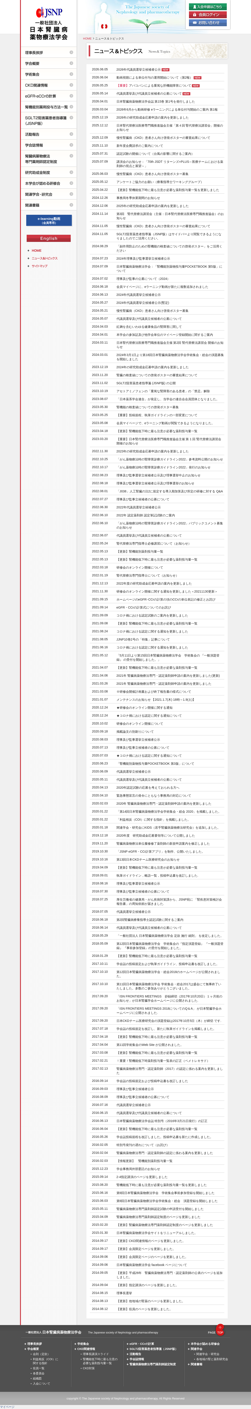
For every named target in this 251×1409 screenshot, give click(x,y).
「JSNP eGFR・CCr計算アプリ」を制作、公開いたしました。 (160, 851)
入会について (41, 1383)
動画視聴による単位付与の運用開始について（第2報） (154, 77)
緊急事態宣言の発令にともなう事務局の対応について (153, 795)
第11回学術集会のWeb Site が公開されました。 (150, 1045)
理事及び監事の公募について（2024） (143, 279)
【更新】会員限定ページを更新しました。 (146, 1249)
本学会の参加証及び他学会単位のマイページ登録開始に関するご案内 (164, 334)
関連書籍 (196, 1364)
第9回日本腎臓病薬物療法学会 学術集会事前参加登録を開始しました (165, 1193)
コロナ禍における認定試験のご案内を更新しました (152, 615)
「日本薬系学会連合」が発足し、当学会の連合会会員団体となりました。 (167, 399)
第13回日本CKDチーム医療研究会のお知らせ (148, 859)
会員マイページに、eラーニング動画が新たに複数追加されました (162, 287)
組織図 (37, 1378)
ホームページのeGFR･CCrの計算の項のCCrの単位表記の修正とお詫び (166, 599)
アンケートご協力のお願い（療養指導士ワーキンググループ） (160, 182)
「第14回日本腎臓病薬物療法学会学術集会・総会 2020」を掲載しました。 (168, 811)
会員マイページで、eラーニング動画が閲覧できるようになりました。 (165, 423)
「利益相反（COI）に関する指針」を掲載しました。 (153, 819)
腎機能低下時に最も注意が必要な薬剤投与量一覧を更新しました (161, 1185)
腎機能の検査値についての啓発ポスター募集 (147, 407)
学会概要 (33, 1349)
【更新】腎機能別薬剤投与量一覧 (139, 551)
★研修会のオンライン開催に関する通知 (144, 707)
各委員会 (38, 1373)
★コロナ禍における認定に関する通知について (149, 715)
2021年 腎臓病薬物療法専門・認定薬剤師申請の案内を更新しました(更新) (168, 675)
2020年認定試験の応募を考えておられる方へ (148, 787)
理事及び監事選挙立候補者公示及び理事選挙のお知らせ (155, 483)
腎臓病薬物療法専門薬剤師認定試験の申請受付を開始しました (160, 1209)
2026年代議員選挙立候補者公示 (138, 69)
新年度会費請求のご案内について (139, 145)
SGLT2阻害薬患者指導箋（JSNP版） (154, 1349)
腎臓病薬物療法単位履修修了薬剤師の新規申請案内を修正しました (163, 843)
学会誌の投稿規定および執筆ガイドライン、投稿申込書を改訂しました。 (167, 964)
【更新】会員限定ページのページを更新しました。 (152, 1257)
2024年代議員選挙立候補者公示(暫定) (144, 302)
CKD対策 (89, 1368)
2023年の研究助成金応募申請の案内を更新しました (152, 451)
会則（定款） (41, 1354)
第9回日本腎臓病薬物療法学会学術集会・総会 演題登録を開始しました (167, 1201)
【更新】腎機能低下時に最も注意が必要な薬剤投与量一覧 (156, 431)
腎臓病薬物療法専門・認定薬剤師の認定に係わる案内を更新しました (164, 1153)
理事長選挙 (124, 1293)
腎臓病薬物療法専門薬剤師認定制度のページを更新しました (158, 1217)
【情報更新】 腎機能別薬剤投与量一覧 (144, 1161)
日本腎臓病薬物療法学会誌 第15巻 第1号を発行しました (155, 101)
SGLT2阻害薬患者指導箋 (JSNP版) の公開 (146, 383)
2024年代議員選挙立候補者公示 (138, 295)
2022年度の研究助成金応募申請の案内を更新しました (154, 583)
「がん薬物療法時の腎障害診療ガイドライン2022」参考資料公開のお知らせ (169, 459)
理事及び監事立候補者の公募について (142, 499)
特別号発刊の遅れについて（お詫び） (142, 1145)
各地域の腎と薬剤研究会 (212, 1359)
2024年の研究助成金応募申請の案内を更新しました (152, 367)
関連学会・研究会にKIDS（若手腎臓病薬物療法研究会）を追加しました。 (168, 827)
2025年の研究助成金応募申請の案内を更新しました (152, 206)
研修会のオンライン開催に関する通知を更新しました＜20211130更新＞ (167, 591)
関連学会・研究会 (207, 1354)
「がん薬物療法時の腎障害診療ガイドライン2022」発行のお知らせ (163, 467)
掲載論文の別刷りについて (135, 731)
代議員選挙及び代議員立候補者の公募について (149, 93)
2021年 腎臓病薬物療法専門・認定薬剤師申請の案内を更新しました (164, 683)
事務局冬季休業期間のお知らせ (138, 198)
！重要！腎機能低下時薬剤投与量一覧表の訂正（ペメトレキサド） (163, 1061)
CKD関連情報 (86, 1349)
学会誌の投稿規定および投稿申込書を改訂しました (152, 1081)
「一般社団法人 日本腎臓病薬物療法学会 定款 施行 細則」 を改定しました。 (170, 935)
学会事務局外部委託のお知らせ (138, 1169)
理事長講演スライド (96, 1354)
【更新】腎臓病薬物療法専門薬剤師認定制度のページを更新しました (164, 1225)
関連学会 (196, 1349)
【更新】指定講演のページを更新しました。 (147, 1285)
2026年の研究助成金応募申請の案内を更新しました (152, 117)
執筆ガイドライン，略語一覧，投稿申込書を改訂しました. (157, 875)
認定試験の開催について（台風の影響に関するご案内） (155, 153)
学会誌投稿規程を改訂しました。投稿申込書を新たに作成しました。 (164, 1137)
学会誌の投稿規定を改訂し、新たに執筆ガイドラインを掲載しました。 (166, 1029)
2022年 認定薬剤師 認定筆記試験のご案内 (145, 515)
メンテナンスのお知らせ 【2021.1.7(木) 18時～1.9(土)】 (156, 699)
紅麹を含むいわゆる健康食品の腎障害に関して (149, 326)
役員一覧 (38, 1368)
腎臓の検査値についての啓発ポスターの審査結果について (156, 375)
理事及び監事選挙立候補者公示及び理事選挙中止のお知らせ (158, 475)
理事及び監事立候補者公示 (135, 1089)
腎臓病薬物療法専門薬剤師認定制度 (153, 1364)
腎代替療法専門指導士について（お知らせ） (147, 575)
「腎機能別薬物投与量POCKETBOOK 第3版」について (155, 763)
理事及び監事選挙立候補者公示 (138, 739)
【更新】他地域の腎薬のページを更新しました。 (150, 1301)
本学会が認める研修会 (205, 1343)
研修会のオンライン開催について (139, 567)
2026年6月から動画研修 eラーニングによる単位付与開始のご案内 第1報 (167, 109)
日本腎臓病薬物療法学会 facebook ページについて (151, 1265)
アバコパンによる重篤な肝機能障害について (153, 85)
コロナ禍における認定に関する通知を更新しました (152, 631)
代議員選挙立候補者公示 (133, 771)
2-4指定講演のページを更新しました (142, 1177)
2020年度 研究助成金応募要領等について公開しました (155, 835)
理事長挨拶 (34, 1343)
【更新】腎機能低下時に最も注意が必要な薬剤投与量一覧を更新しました (167, 190)
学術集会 (83, 1343)
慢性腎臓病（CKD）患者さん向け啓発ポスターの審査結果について (163, 137)
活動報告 (135, 1354)
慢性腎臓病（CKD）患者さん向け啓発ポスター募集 (152, 174)
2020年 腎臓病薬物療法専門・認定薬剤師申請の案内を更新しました (164, 803)
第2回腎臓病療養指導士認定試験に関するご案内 (150, 919)
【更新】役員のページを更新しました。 (144, 1309)
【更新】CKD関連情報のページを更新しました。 (150, 1241)
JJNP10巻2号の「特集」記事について (143, 639)
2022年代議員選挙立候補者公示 (138, 507)
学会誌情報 (137, 1359)
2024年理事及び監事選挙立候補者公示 (143, 258)
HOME (87, 38)
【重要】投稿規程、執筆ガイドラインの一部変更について (156, 415)
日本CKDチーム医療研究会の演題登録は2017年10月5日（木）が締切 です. (168, 1021)
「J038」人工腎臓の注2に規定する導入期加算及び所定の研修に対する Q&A (169, 491)
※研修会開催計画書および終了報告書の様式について (153, 691)
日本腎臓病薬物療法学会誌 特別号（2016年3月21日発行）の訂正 (162, 1121)
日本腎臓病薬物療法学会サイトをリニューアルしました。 (156, 1233)
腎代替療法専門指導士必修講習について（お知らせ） (153, 543)
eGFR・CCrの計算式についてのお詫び (143, 607)
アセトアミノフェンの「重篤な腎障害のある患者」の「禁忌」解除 (163, 391)
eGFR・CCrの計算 (142, 1343)
